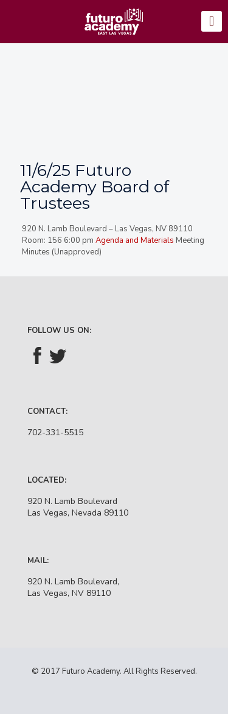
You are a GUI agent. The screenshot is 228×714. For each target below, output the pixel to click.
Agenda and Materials (134, 240)
